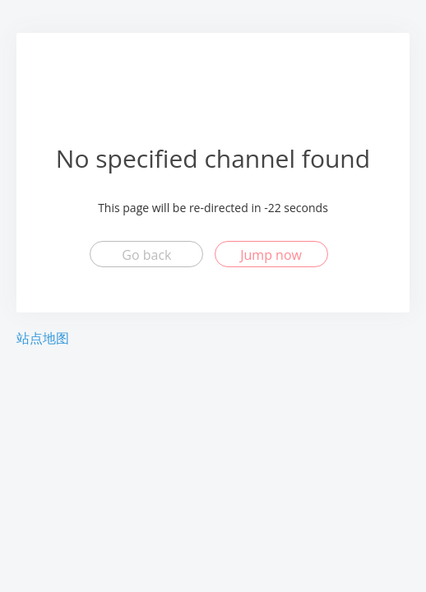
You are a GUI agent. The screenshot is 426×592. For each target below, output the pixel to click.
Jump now (271, 255)
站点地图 (42, 338)
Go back (146, 255)
